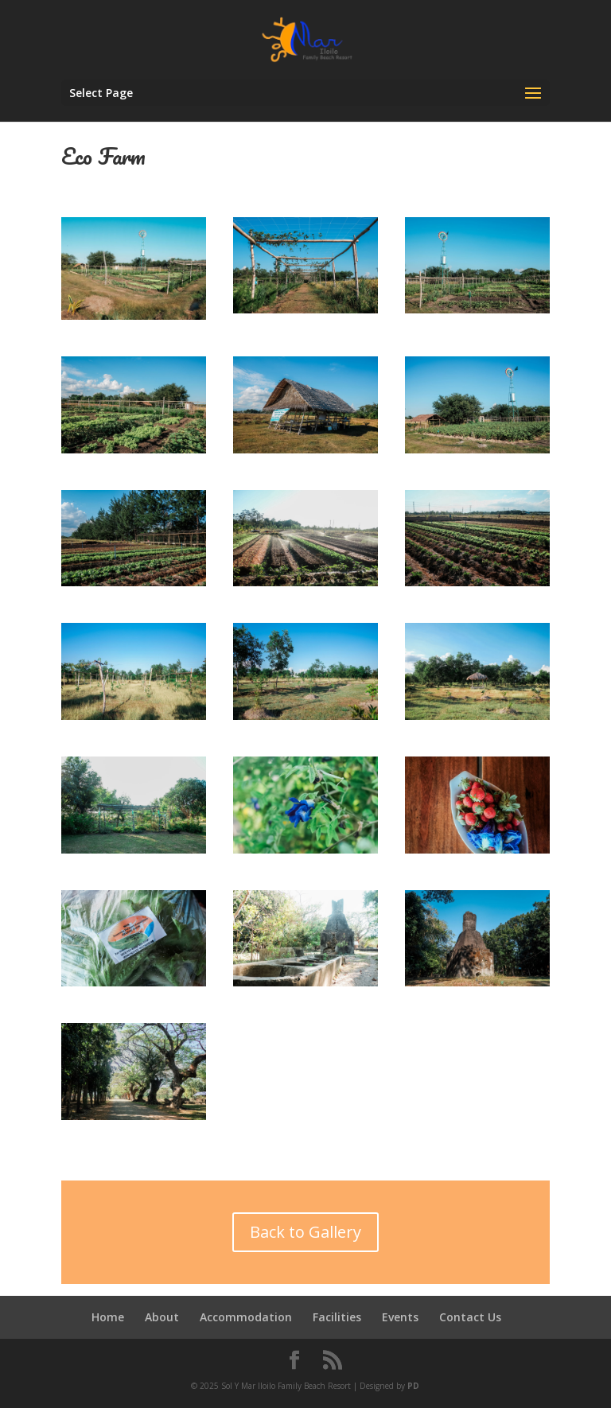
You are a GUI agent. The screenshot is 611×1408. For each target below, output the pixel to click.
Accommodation (246, 1316)
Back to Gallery (305, 1232)
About (162, 1316)
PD (413, 1385)
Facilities (337, 1316)
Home (107, 1316)
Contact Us (470, 1316)
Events (400, 1316)
